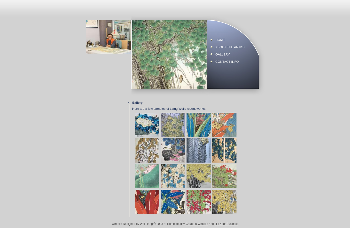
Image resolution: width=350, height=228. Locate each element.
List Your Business (226, 224)
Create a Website (197, 224)
